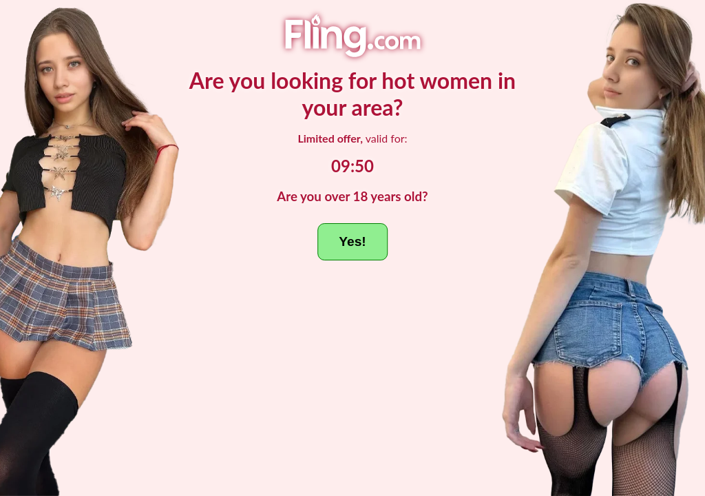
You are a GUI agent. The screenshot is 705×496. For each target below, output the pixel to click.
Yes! (352, 241)
